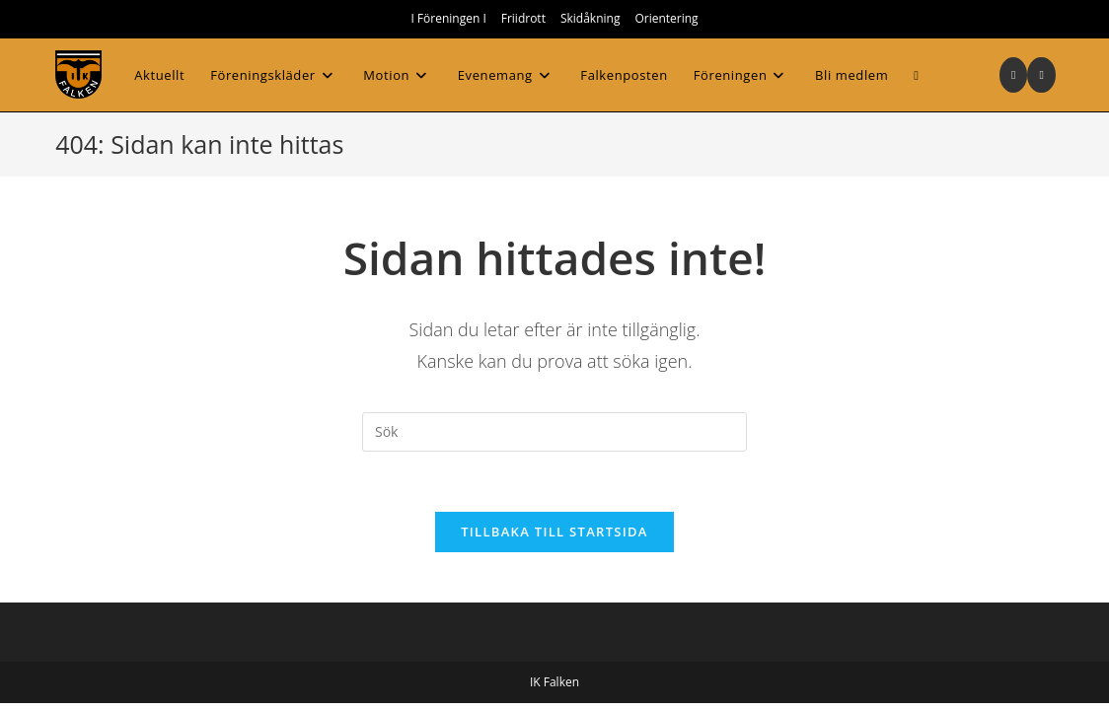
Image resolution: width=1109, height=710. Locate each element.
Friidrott (523, 18)
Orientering (666, 18)
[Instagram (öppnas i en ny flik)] (1013, 75)
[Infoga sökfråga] (554, 432)
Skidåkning (590, 18)
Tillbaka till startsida (554, 531)
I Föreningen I (447, 18)
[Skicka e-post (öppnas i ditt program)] (1041, 75)
